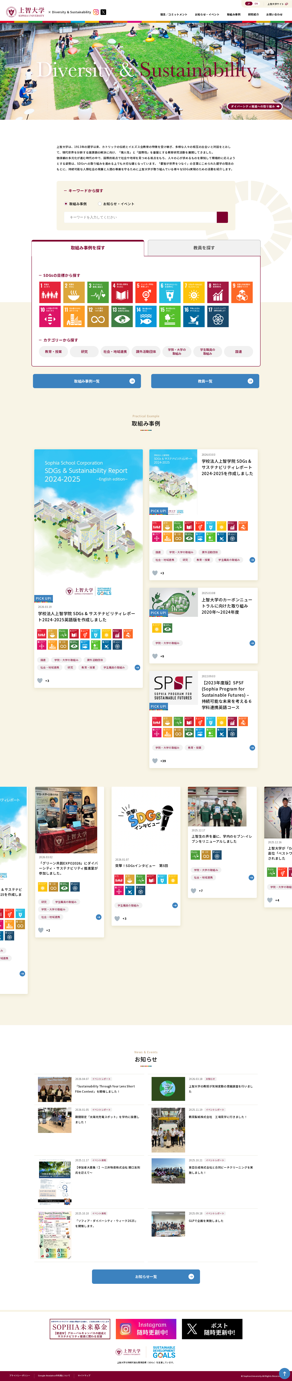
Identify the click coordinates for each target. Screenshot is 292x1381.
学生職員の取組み (207, 352)
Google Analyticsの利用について (54, 1375)
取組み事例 (234, 14)
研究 (84, 352)
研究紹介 (253, 14)
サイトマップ (84, 1375)
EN (256, 3)
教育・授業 (53, 352)
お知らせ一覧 (146, 1278)
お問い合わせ (274, 14)
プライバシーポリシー (19, 1375)
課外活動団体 (146, 352)
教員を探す (204, 248)
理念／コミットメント (174, 14)
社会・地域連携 (115, 352)
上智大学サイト (276, 3)
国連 (238, 352)
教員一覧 (205, 382)
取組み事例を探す (88, 248)
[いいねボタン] (40, 682)
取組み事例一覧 (87, 382)
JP (248, 3)
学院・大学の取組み (177, 352)
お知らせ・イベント (207, 14)
